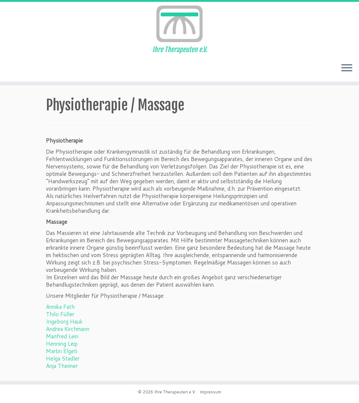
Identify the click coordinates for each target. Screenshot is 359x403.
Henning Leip (62, 344)
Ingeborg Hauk (64, 321)
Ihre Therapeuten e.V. (175, 392)
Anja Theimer (62, 366)
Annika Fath (60, 307)
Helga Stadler (62, 358)
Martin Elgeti (61, 351)
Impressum (210, 392)
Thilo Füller (60, 314)
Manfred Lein (62, 336)
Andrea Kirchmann (67, 329)
